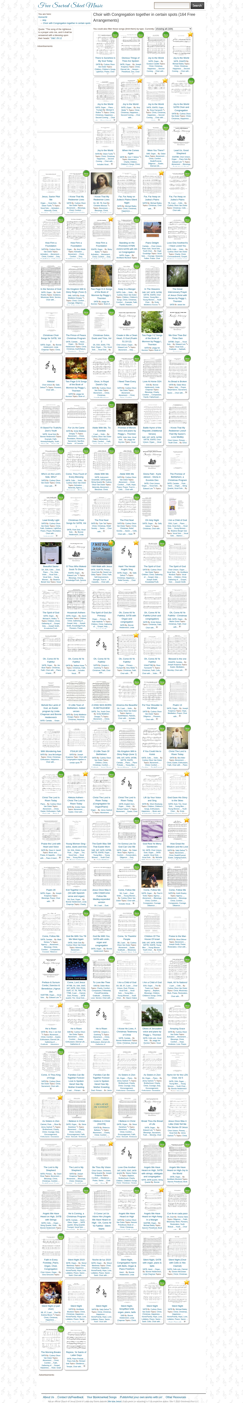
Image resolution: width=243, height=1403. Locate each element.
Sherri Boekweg (156, 804)
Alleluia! (51, 381)
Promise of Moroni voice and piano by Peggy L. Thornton (127, 430)
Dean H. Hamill (55, 850)
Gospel (184, 257)
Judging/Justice (180, 858)
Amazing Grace (177, 1028)
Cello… (181, 203)
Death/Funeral (155, 161)
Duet (105, 203)
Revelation (71, 439)
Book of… (108, 304)
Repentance (172, 390)
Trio (104, 347)
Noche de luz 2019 (101, 1259)
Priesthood (126, 72)
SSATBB (175, 157)
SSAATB (182, 61)
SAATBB (146, 1223)
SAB (148, 154)
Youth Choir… (148, 251)
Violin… (182, 249)
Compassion (156, 395)
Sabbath (182, 349)
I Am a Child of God (177, 520)
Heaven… (136, 69)
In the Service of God (50, 289)
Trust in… (132, 487)
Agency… (80, 488)
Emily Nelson (156, 622)
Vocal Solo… (53, 203)
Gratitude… (173, 349)
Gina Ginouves (48, 1275)
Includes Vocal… (103, 164)
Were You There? (155, 150)
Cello (135, 531)
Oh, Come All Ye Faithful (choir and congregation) (152, 615)
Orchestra (107, 1171)
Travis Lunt (149, 988)
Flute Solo (76, 530)
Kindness (106, 996)
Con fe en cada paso (177, 1213)
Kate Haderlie (97, 622)
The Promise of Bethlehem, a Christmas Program (177, 477)
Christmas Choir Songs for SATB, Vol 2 (51, 338)
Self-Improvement (101, 577)
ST (73, 991)
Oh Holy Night (152, 520)
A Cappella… (80, 443)
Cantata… (146, 246)
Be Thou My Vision (101, 1167)
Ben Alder (181, 758)
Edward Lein (177, 162)
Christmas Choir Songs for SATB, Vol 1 (76, 523)
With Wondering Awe (51, 751)
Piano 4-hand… (52, 858)
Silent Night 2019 (76, 1259)
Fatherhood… (155, 397)
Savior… (170, 393)
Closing (80, 578)
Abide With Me (101, 474)
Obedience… (106, 1178)
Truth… (146, 1135)
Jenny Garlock (106, 810)
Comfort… (158, 159)
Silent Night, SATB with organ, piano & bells (152, 1262)
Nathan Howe (79, 665)
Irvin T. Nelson (133, 157)
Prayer (183, 387)
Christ (137, 67)
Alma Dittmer (181, 939)
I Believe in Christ (76, 1121)
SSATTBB (44, 995)
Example (128, 302)
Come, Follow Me (126, 890)
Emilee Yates (80, 807)
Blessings (186, 164)
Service (58, 297)
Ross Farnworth (156, 110)
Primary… (183, 440)
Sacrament (182, 390)
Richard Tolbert (123, 809)
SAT (148, 292)
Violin (130, 534)
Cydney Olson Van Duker (177, 205)
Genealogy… (132, 1091)
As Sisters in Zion (126, 1075)
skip (44, 20)
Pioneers (57, 387)
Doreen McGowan (179, 1272)
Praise (106, 72)
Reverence (80, 439)
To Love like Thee (101, 982)
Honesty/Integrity (46, 441)
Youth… (58, 441)
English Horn (129, 804)
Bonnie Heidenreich (48, 437)
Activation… (56, 208)
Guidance (56, 295)
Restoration (172, 947)
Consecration (131, 855)
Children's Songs (108, 69)
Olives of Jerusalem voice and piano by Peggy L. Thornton (152, 1031)
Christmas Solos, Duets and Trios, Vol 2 (101, 338)
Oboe (56, 1124)
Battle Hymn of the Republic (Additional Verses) (152, 430)
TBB (79, 991)
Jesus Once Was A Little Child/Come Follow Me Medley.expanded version (101, 896)
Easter (160, 164)
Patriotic (132, 716)
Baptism (156, 991)
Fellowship (106, 991)
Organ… (128, 64)
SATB (98, 64)
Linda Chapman (149, 1274)
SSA (98, 345)
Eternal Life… (126, 69)
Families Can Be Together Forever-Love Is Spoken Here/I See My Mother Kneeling (76, 1081)
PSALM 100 (76, 751)
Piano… (111, 107)
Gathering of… (174, 580)
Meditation (180, 667)
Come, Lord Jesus (76, 982)
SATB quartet (105, 480)
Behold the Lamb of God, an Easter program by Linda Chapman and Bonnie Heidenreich (51, 711)
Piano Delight (152, 243)
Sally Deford (180, 850)
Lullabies (69, 1273)
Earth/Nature (80, 349)
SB (98, 203)
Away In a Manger (127, 289)
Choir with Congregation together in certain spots (66, 23)
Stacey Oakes (131, 998)
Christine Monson (100, 206)
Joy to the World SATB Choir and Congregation (181, 107)
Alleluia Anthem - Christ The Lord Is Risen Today (76, 800)
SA (94, 203)
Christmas (158, 66)
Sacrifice (80, 441)
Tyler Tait (102, 523)
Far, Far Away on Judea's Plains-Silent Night (127, 199)
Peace (119, 487)
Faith (135, 302)
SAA (78, 986)
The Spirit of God (152, 566)
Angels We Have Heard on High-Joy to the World (177, 1170)
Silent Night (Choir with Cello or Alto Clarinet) (177, 1262)
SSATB (155, 107)
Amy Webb (81, 249)
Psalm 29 (50, 890)
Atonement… (133, 159)
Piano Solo (183, 159)
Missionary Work (47, 297)
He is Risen (50, 1028)
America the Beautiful (126, 705)
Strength (96, 580)
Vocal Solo (52, 434)
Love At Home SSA (152, 381)
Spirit (71, 1275)
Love (93, 998)
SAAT (83, 986)
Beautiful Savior (51, 566)
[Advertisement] (54, 90)
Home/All (42, 17)
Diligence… (152, 164)
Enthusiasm (45, 759)
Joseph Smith (152, 580)
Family (122, 305)
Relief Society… (124, 580)
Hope (133, 485)
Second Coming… (103, 117)
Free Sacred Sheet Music (70, 6)
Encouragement (126, 1088)
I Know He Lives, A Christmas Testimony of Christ (127, 1031)
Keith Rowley (181, 893)
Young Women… (149, 300)
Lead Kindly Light (51, 520)
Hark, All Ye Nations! (177, 982)
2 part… (174, 203)
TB (101, 203)
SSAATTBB (148, 665)
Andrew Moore (46, 1315)
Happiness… (152, 69)
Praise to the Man (177, 936)
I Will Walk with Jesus (101, 566)
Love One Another (127, 1167)
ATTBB (69, 986)
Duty (58, 257)
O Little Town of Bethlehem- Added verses (76, 708)
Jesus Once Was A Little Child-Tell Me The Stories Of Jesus (177, 1124)
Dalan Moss (181, 385)
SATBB (159, 292)
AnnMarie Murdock (123, 258)
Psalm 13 (177, 705)
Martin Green (174, 621)
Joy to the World (156, 58)
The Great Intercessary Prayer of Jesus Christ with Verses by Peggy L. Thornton (177, 295)
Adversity (47, 210)
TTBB (69, 993)
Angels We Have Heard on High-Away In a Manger (152, 1216)
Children (98, 69)
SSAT (68, 991)
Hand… (83, 342)
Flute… (184, 483)
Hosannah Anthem (76, 612)
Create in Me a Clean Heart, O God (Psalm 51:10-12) (126, 338)
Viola (169, 526)
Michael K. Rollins (50, 619)
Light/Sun (99, 72)
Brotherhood (123, 1083)
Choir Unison (185, 157)
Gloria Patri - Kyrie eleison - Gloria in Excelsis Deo (152, 477)
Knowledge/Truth (72, 580)
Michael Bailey (178, 64)
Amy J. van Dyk (55, 1032)
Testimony (82, 1137)
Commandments (174, 257)
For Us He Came (76, 427)
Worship (170, 670)
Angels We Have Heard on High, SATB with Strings (50, 1216)
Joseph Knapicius (174, 665)
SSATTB (99, 570)
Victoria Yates (182, 1217)
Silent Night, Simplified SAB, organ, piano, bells (127, 1309)
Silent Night (76, 1306)
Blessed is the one (177, 659)
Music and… (157, 811)
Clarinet (82, 993)
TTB (108, 345)
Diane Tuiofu (108, 154)
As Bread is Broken (177, 381)
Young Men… (155, 297)
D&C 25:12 (56, 38)
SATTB (146, 295)
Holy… (132, 350)
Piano (185, 765)
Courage (151, 256)
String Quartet (96, 482)
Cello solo (152, 1038)
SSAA (103, 345)
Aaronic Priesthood (175, 1182)
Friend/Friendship (101, 993)
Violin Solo (127, 437)
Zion (132, 72)
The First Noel (102, 520)
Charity (126, 162)
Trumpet (99, 110)
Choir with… (160, 71)
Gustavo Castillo (152, 64)
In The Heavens (152, 289)
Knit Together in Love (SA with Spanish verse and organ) (76, 893)
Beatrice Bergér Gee (179, 531)
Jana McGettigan (55, 755)
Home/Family (71, 1270)
